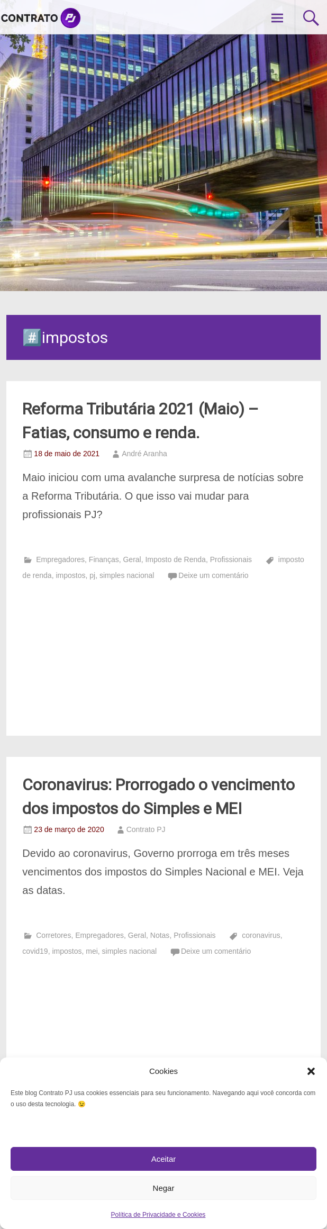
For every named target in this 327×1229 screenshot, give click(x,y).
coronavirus (261, 935)
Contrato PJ (146, 829)
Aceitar (163, 1158)
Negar (164, 1187)
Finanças (104, 559)
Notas (160, 935)
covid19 (35, 951)
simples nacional (127, 575)
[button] (311, 1071)
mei (92, 951)
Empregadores (60, 559)
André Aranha (144, 453)
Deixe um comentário (213, 575)
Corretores (53, 935)
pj (92, 575)
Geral (132, 559)
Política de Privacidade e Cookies (158, 1214)
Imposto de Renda (175, 559)
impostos (70, 575)
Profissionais (231, 559)
